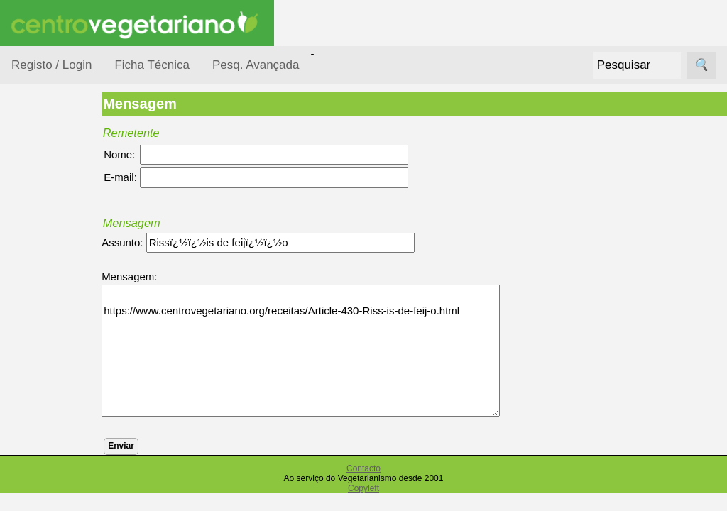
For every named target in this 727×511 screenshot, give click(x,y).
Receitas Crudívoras (54, 375)
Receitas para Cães (61, 462)
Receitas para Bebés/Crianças (66, 419)
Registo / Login (51, 65)
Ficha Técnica (152, 65)
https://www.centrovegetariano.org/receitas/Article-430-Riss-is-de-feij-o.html (341, 351)
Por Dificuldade (64, 258)
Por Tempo (54, 313)
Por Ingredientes (67, 285)
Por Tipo (48, 340)
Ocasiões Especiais (51, 223)
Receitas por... (45, 178)
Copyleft (363, 488)
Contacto (363, 468)
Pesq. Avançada (256, 65)
